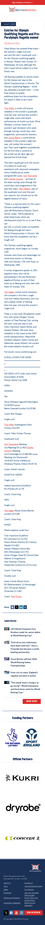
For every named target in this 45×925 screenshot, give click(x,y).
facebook (11, 912)
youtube (16, 912)
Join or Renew (33, 913)
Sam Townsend (30, 175)
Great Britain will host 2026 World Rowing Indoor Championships (24, 662)
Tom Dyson (16, 596)
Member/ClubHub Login (33, 886)
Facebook (12, 607)
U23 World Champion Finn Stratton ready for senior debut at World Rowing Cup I (25, 632)
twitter (6, 912)
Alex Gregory (24, 188)
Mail (25, 607)
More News (31, 701)
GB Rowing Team (12, 43)
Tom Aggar (9, 292)
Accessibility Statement (12, 903)
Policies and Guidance (12, 898)
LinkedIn (21, 607)
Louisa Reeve (14, 137)
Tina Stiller (9, 108)
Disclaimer (7, 893)
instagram (21, 912)
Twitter (16, 607)
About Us (7, 883)
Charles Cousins (15, 179)
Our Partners (29, 889)
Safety (6, 889)
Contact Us (28, 883)
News (6, 886)
